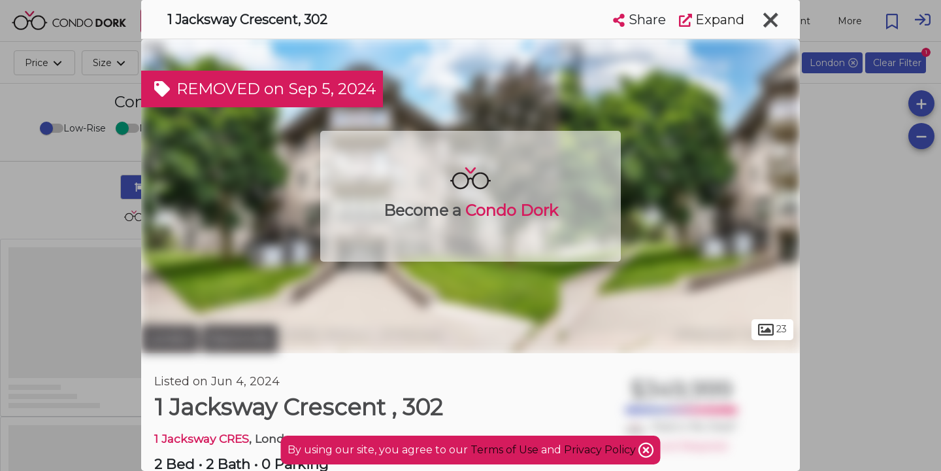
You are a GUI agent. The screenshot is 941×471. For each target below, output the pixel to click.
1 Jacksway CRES (201, 438)
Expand (711, 19)
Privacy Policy (601, 450)
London (170, 339)
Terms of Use (504, 450)
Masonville (239, 339)
